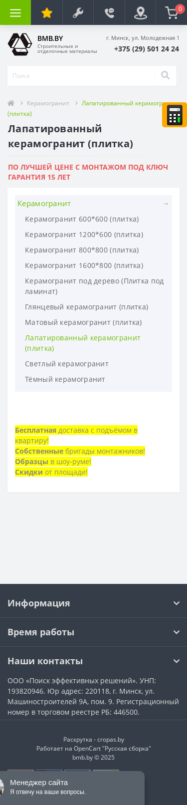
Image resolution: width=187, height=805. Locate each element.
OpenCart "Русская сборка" (112, 748)
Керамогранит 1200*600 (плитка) (84, 234)
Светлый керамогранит (67, 363)
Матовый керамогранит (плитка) (83, 322)
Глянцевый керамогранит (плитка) (86, 306)
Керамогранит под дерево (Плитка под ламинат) (94, 286)
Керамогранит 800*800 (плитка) (82, 250)
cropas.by (110, 739)
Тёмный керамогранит (65, 379)
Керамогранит (48, 103)
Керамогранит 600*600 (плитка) (82, 219)
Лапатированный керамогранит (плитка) (83, 343)
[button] (147, 48)
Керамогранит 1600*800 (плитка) (84, 265)
